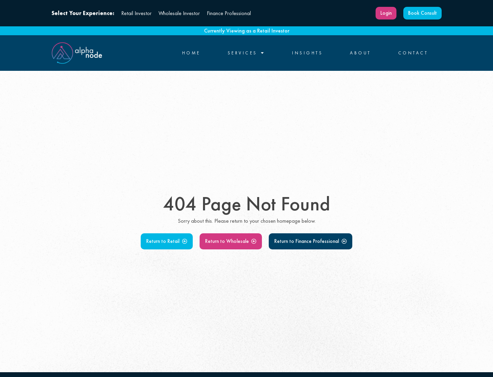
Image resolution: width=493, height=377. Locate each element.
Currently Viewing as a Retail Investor (246, 30)
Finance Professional (229, 13)
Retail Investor (136, 13)
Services (246, 53)
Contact (413, 53)
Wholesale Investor (179, 13)
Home (191, 53)
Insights (307, 53)
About (360, 53)
